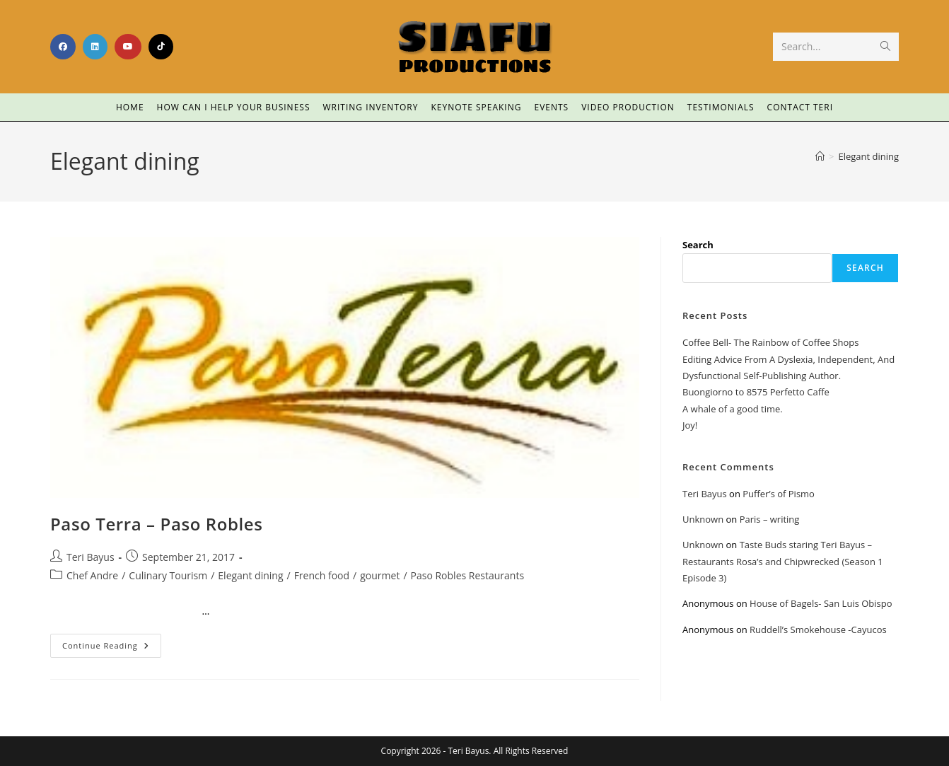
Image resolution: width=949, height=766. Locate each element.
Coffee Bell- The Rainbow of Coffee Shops (770, 342)
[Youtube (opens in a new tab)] (128, 46)
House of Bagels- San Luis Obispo (821, 603)
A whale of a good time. (732, 408)
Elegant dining (868, 156)
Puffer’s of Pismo (779, 493)
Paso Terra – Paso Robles (156, 523)
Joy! (689, 425)
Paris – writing (770, 519)
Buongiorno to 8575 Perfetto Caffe (755, 391)
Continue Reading (111, 642)
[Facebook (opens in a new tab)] (63, 46)
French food (321, 575)
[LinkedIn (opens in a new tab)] (95, 46)
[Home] (820, 156)
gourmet (380, 575)
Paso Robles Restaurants (468, 575)
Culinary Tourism (168, 575)
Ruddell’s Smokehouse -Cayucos (818, 629)
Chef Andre (92, 575)
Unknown (702, 519)
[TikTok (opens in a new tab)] (161, 46)
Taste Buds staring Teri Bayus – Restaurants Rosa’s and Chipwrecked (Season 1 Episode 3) (782, 561)
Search (698, 244)
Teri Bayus (90, 557)
